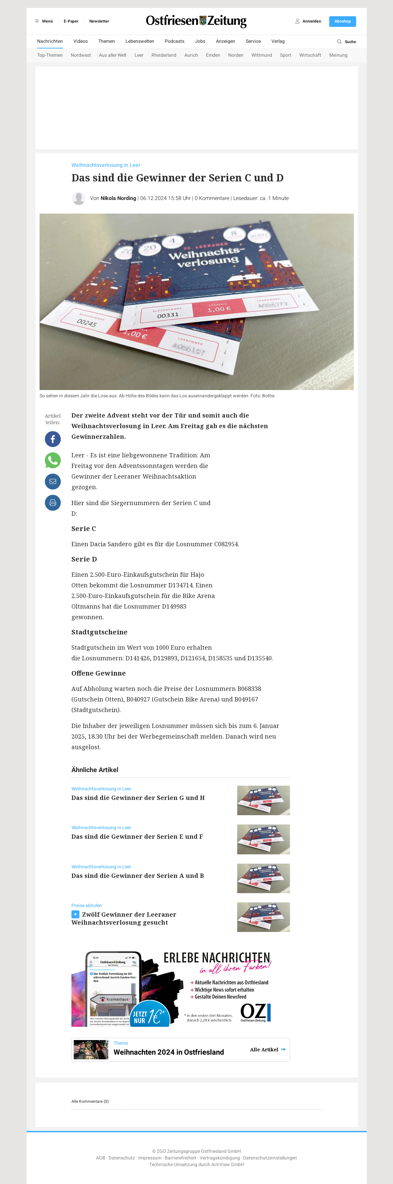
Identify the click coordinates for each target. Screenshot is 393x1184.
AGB (100, 1157)
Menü (43, 21)
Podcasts (174, 41)
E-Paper (71, 21)
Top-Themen (50, 55)
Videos (80, 41)
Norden (236, 55)
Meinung (338, 55)
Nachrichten (50, 41)
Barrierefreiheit (180, 1157)
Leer (139, 55)
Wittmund (261, 55)
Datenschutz (122, 1157)
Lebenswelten (140, 41)
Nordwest (81, 55)
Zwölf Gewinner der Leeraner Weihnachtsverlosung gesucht (123, 918)
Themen (106, 41)
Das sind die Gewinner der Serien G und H (138, 798)
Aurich (191, 55)
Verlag (278, 41)
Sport (285, 55)
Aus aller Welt (113, 55)
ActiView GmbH (227, 1164)
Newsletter (99, 21)
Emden (213, 55)
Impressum (149, 1157)
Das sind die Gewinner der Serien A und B (137, 876)
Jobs (200, 41)
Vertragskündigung (220, 1157)
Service (253, 41)
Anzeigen (225, 41)
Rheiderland (163, 55)
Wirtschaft (310, 55)
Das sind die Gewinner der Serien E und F (137, 836)
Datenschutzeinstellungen (270, 1157)
